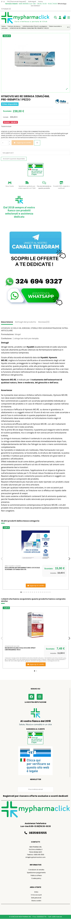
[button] (21, 592)
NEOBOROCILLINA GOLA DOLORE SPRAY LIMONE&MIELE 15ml (20, 649)
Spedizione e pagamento (36, 873)
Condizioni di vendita (36, 870)
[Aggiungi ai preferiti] (37, 142)
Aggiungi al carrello (35, 585)
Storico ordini (36, 901)
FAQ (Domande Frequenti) (16, 1)
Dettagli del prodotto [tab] (25, 322)
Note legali (32, 1)
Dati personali (36, 898)
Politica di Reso (36, 875)
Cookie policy (36, 878)
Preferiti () (6, 9)
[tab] (43, 322)
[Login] (60, 18)
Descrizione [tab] (7, 322)
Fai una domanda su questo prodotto (44, 187)
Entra (36, 892)
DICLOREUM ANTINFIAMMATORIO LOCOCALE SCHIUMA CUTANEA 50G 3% (22, 568)
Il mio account (36, 895)
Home (40, 1)
